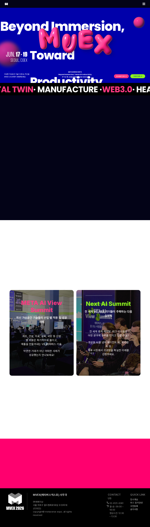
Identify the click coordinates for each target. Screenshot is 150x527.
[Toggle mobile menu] (144, 3)
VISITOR (137, 76)
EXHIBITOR (121, 76)
